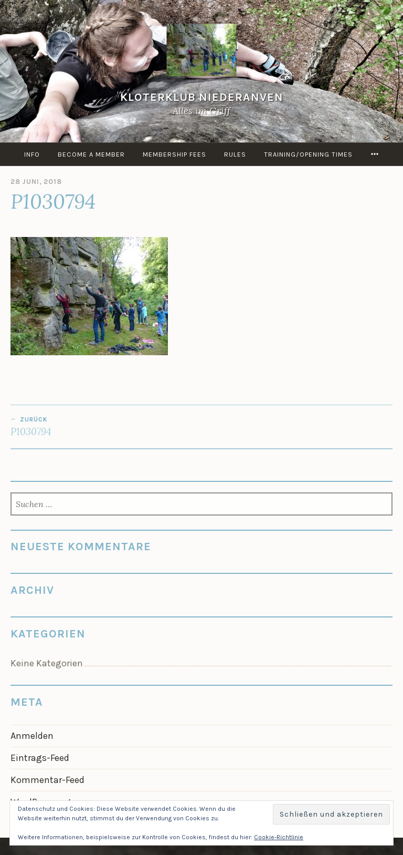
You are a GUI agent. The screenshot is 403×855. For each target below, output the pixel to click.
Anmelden (32, 735)
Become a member (91, 154)
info (32, 154)
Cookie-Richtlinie (278, 837)
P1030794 (106, 427)
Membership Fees (174, 154)
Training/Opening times (308, 154)
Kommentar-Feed (47, 780)
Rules (235, 154)
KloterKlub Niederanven (201, 97)
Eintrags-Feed (39, 758)
